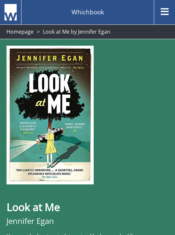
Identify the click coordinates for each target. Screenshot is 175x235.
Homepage (20, 31)
